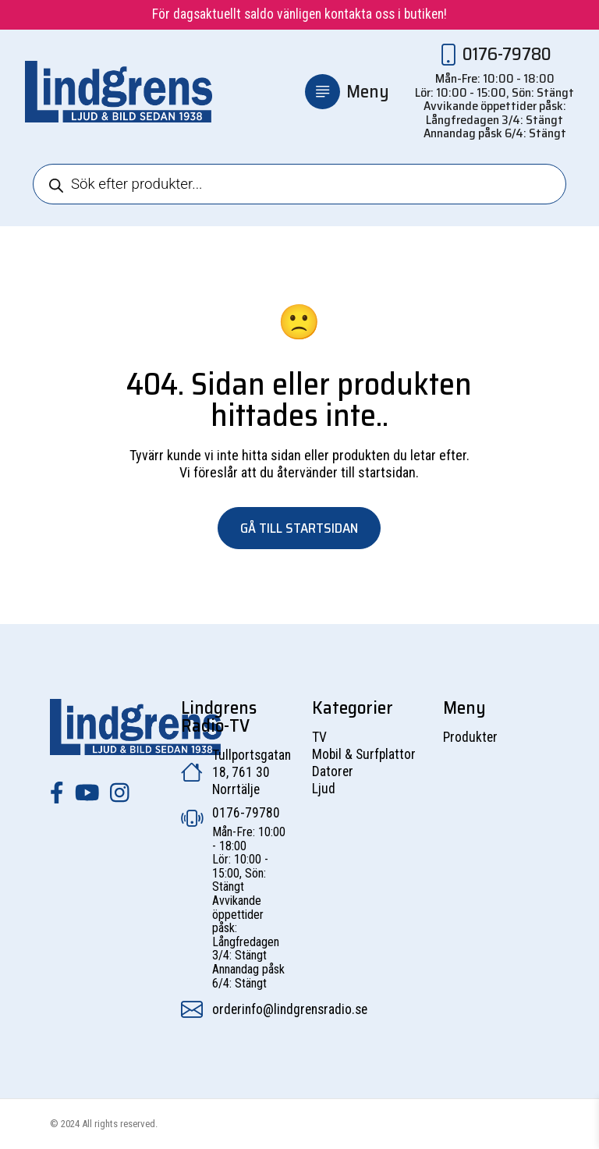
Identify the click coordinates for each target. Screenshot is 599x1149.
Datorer (332, 771)
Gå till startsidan (299, 528)
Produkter (470, 737)
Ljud (323, 788)
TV (319, 737)
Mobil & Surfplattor (364, 754)
